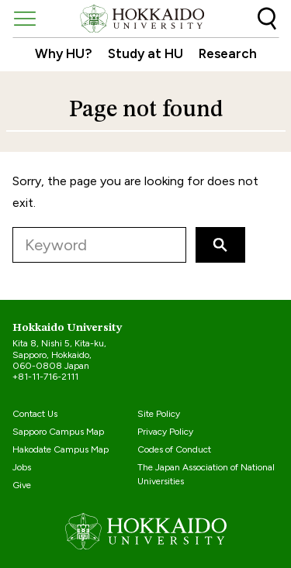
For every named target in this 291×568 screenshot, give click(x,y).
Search (267, 18)
